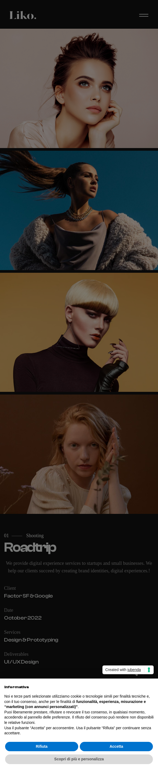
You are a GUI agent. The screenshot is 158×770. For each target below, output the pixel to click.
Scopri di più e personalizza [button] (79, 759)
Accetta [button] (116, 746)
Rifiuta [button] (42, 746)
